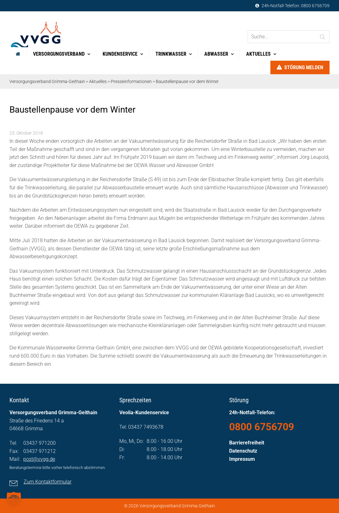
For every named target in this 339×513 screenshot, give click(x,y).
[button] (14, 499)
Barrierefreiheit (246, 443)
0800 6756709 (315, 5)
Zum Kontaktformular (47, 482)
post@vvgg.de (39, 459)
